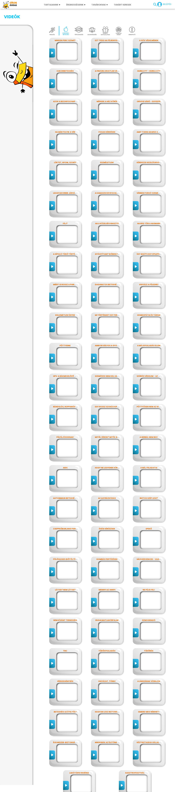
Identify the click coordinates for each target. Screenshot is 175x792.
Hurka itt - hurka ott (148, 57)
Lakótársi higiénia (79, 759)
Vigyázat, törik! (107, 668)
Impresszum (18, 790)
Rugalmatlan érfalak (107, 607)
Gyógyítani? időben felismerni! (111, 240)
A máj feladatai (148, 454)
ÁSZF (123, 790)
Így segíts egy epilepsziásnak (152, 240)
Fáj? (65, 210)
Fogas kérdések (106, 118)
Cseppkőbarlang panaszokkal (69, 515)
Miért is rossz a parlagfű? (67, 271)
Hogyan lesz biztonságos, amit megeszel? (117, 698)
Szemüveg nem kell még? (108, 362)
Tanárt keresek (122, 4)
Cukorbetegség (65, 57)
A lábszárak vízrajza (148, 668)
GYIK (83, 790)
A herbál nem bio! (149, 424)
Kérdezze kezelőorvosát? (150, 149)
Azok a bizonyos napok (65, 88)
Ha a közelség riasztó (107, 210)
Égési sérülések (107, 515)
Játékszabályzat (62, 790)
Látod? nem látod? (65, 576)
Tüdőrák (148, 637)
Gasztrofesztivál (135, 759)
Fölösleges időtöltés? (65, 546)
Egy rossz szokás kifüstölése (111, 393)
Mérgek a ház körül (107, 88)
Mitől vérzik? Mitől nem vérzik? (111, 424)
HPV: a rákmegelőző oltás (67, 362)
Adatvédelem (32, 790)
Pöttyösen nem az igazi (149, 393)
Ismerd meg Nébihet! (148, 698)
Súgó (116, 790)
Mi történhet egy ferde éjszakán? (113, 301)
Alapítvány (92, 790)
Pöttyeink (65, 332)
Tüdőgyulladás (106, 637)
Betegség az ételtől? (65, 698)
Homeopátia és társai (148, 301)
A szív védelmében (148, 27)
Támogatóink (106, 790)
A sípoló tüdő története (66, 240)
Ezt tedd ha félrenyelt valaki (110, 27)
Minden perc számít (65, 27)
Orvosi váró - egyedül (149, 88)
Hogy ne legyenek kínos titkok (111, 454)
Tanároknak (99, 4)
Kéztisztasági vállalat (149, 729)
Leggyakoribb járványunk (67, 179)
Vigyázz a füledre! (148, 271)
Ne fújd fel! (149, 576)
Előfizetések (47, 790)
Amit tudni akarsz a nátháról (153, 118)
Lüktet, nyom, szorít (65, 149)
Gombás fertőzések (107, 546)
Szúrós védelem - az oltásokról (154, 362)
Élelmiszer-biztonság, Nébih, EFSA (71, 729)
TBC (65, 637)
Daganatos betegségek (108, 271)
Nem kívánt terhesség (65, 607)
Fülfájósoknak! (65, 424)
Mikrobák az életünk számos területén (116, 729)
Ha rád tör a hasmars (148, 210)
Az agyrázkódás (107, 485)
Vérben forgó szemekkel (150, 179)
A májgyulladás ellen (148, 332)
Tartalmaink (52, 4)
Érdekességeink (75, 4)
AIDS (65, 454)
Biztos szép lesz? (149, 485)
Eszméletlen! (107, 149)
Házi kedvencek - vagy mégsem (153, 546)
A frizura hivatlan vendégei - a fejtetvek (117, 57)
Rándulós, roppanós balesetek (69, 393)
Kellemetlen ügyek (65, 301)
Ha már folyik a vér (65, 118)
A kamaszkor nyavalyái (107, 179)
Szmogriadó (148, 607)
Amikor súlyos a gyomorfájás (111, 332)
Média (76, 790)
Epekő (149, 515)
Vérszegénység (65, 668)
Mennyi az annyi (107, 576)
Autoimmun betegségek (66, 485)
